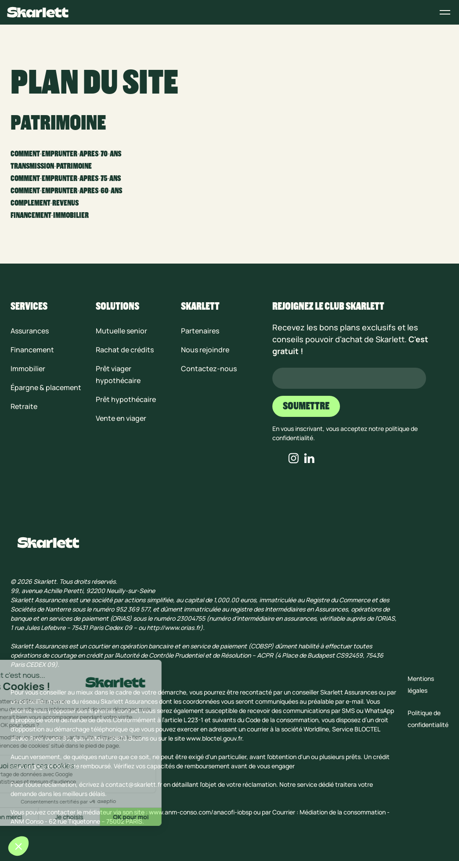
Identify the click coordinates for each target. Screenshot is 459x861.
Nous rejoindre (205, 350)
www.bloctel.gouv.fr (214, 738)
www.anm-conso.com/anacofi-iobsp (200, 812)
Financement (32, 350)
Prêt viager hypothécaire (118, 374)
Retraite (24, 406)
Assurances (30, 331)
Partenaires (200, 331)
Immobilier (28, 368)
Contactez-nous (209, 368)
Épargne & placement (46, 387)
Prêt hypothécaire (126, 399)
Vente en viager (121, 418)
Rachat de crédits (125, 350)
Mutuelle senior (121, 331)
